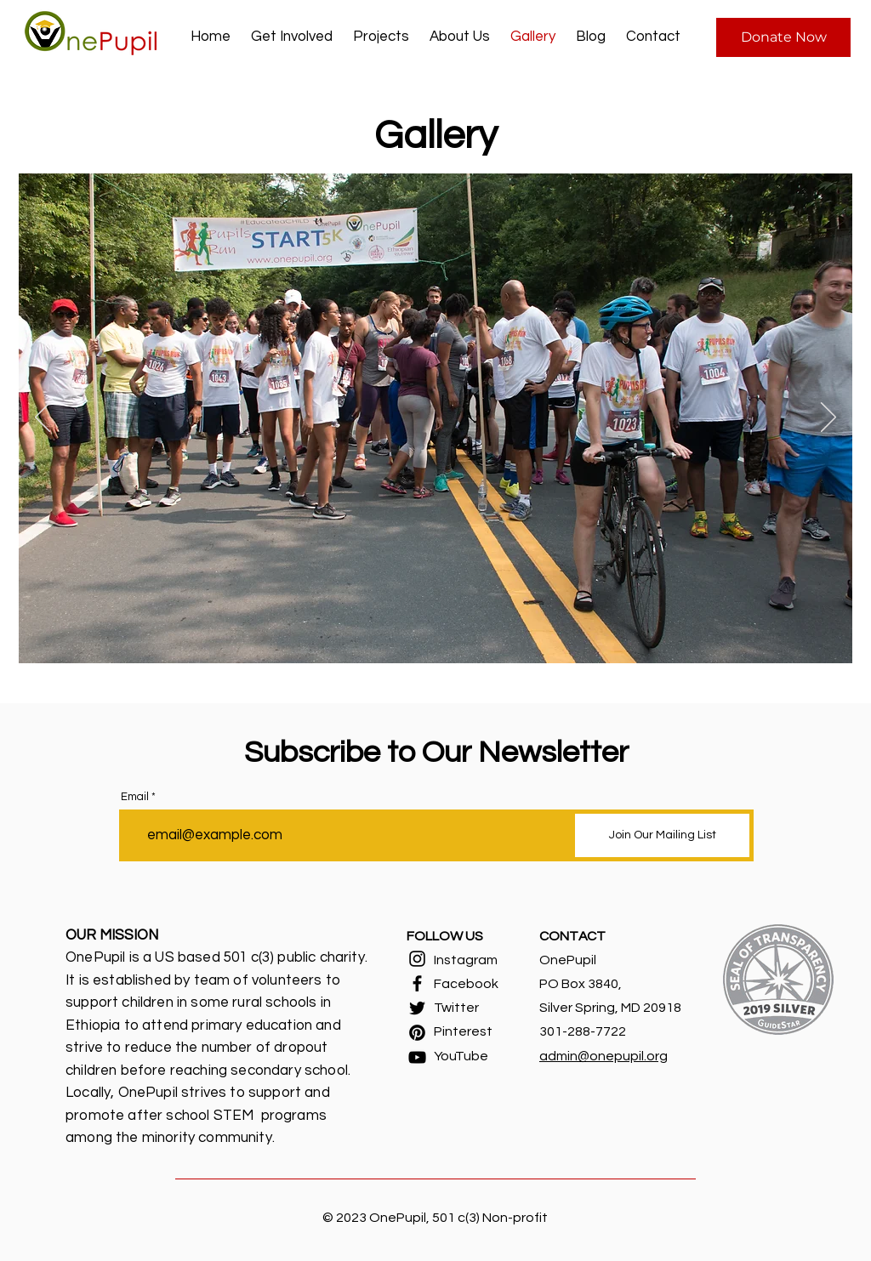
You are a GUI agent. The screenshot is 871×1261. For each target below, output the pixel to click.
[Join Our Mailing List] (662, 835)
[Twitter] (417, 1008)
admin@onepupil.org (603, 1056)
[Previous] (42, 418)
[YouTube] (417, 1057)
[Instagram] (417, 958)
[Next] (828, 418)
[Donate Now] (783, 37)
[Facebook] (417, 983)
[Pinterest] (417, 1032)
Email (135, 797)
